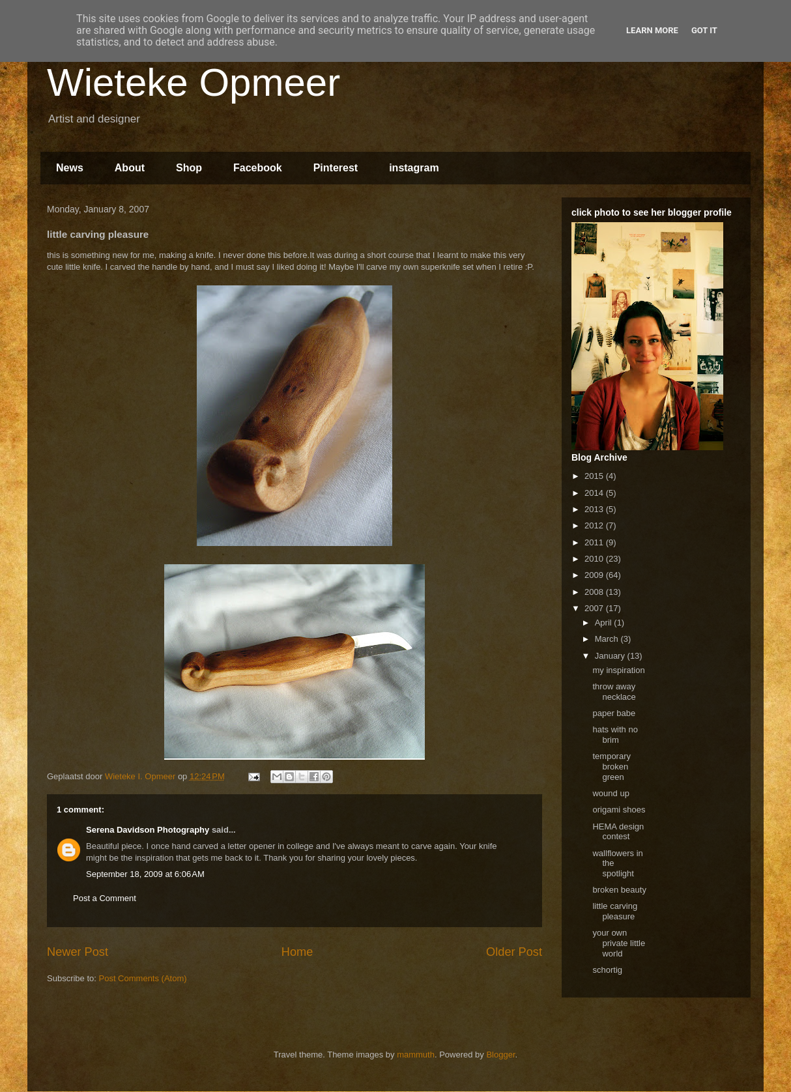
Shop (189, 167)
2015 (595, 476)
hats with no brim (614, 735)
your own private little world (618, 943)
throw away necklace (613, 692)
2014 (595, 493)
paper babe (613, 713)
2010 (595, 559)
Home (297, 951)
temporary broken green (611, 766)
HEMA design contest (618, 832)
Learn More (652, 30)
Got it (704, 30)
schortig (607, 970)
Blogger (500, 1054)
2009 (595, 575)
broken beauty (619, 890)
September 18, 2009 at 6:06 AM (145, 874)
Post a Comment (104, 898)
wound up (610, 793)
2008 (595, 592)
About (130, 167)
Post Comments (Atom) (143, 978)
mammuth (416, 1054)
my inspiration (618, 670)
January (611, 656)
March (608, 639)
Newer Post (77, 951)
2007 (595, 608)
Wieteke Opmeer (193, 82)
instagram (414, 167)
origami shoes (618, 809)
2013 (595, 509)
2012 (595, 525)
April (604, 622)
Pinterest (335, 167)
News (69, 167)
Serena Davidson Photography (147, 830)
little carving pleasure (614, 911)
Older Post (514, 951)
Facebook (257, 167)
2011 (595, 542)
